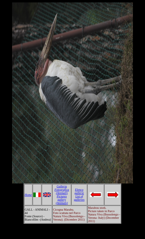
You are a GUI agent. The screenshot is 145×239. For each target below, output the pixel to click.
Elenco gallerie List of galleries (79, 194)
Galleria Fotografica (61, 188)
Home (28, 194)
